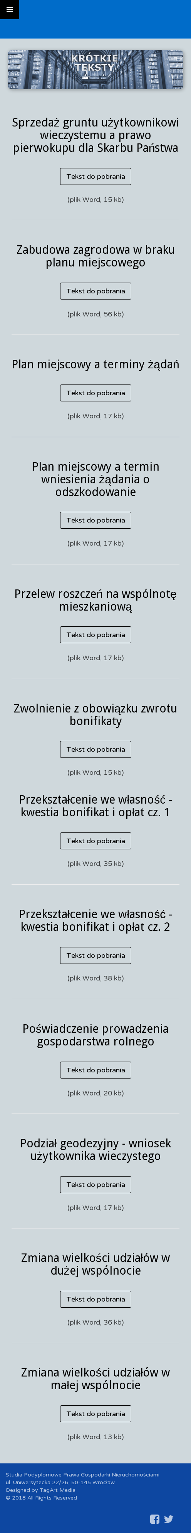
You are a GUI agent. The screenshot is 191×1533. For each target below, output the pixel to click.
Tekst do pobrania (95, 176)
